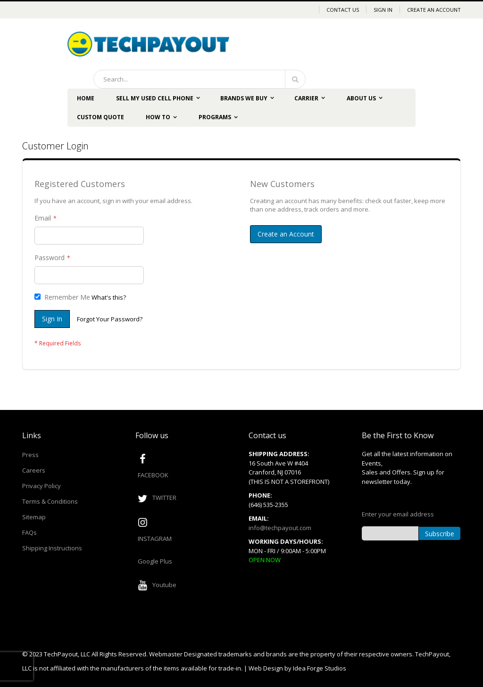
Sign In (383, 9)
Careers (33, 470)
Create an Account (434, 9)
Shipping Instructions (52, 548)
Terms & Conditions (50, 501)
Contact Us (342, 9)
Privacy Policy (41, 486)
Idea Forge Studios (319, 668)
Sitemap (34, 517)
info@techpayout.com (280, 527)
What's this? (109, 297)
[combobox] (199, 79)
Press (30, 454)
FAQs (29, 532)
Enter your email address (398, 514)
